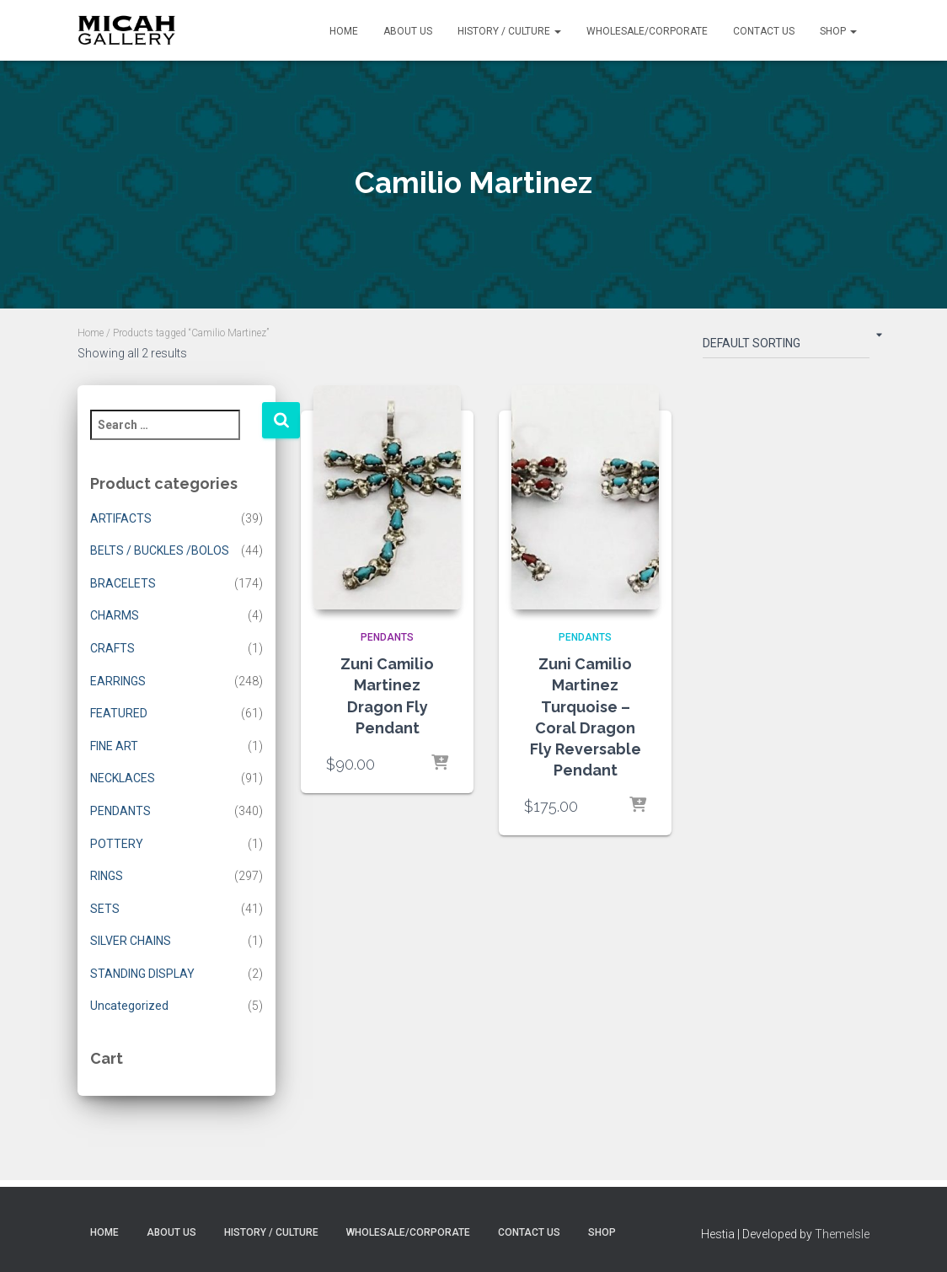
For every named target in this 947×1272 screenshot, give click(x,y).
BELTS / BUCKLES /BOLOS (159, 550)
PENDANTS (120, 811)
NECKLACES (122, 778)
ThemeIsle (842, 1234)
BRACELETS (123, 583)
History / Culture (509, 31)
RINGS (106, 876)
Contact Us (764, 31)
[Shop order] (786, 346)
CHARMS (114, 615)
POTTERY (116, 844)
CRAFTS (112, 648)
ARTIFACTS (121, 518)
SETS (105, 908)
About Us (407, 31)
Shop (838, 31)
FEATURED (118, 713)
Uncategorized (129, 1005)
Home (343, 31)
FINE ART (114, 746)
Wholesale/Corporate (647, 31)
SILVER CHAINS (130, 940)
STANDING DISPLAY (142, 973)
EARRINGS (118, 681)
